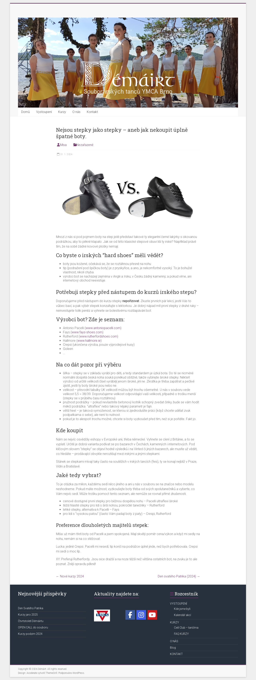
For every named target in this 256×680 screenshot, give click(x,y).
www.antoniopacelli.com (103, 328)
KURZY (174, 622)
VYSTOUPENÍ (178, 603)
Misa (63, 145)
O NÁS (174, 641)
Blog (173, 647)
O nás (76, 112)
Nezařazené (84, 145)
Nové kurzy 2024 (70, 576)
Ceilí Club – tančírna (186, 627)
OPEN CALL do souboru (33, 627)
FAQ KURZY (181, 633)
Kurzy (62, 112)
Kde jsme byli (182, 608)
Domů (25, 112)
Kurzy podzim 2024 (30, 633)
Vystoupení (44, 112)
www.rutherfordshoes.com (98, 336)
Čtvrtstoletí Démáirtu (30, 621)
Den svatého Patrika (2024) (179, 576)
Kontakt (92, 112)
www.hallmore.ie (89, 340)
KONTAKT (176, 654)
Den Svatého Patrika (30, 608)
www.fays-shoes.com (87, 332)
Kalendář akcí (182, 615)
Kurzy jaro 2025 (28, 614)
